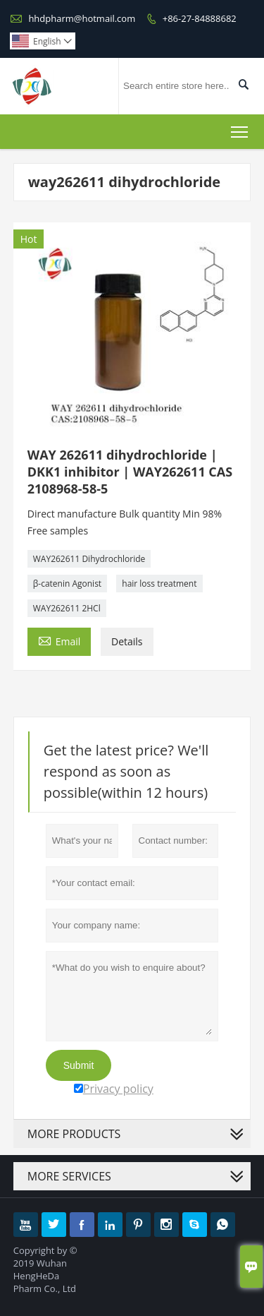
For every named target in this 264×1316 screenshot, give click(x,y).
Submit (78, 1065)
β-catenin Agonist (67, 584)
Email (59, 640)
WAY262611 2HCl (67, 608)
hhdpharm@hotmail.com (81, 18)
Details (127, 641)
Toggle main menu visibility (240, 129)
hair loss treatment (159, 584)
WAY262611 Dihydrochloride (89, 559)
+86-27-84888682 (200, 18)
